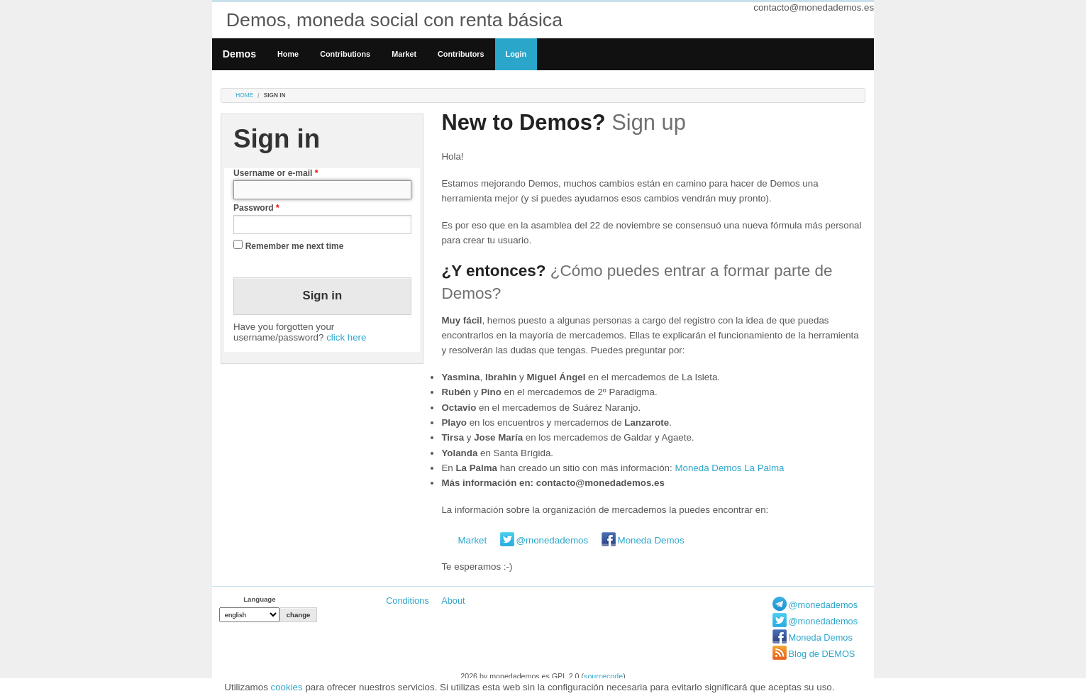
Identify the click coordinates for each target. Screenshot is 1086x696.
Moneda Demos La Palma (729, 468)
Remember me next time (294, 246)
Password (256, 208)
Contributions (345, 54)
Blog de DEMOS (822, 653)
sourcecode (603, 676)
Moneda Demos (651, 540)
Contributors (461, 54)
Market (404, 54)
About (453, 600)
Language (259, 599)
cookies (287, 687)
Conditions (407, 600)
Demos (239, 54)
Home (288, 54)
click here (346, 337)
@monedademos (552, 540)
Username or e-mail (275, 173)
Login (516, 54)
